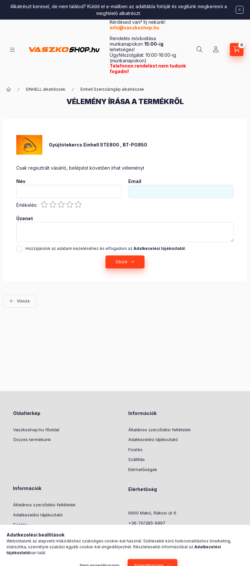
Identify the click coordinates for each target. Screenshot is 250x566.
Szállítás (136, 459)
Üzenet (24, 218)
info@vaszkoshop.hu (135, 27)
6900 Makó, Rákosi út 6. (152, 512)
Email (134, 181)
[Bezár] (239, 10)
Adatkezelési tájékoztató (153, 439)
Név (20, 181)
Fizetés (135, 449)
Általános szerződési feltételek (159, 429)
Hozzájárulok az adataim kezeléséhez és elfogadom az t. (105, 248)
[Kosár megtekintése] (236, 49)
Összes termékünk (32, 439)
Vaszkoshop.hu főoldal (36, 429)
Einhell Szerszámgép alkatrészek (112, 89)
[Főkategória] (9, 89)
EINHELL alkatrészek (45, 89)
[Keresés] (199, 49)
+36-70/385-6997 (146, 523)
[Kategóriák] (12, 50)
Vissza (23, 300)
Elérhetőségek (142, 469)
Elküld (121, 261)
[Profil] (215, 49)
